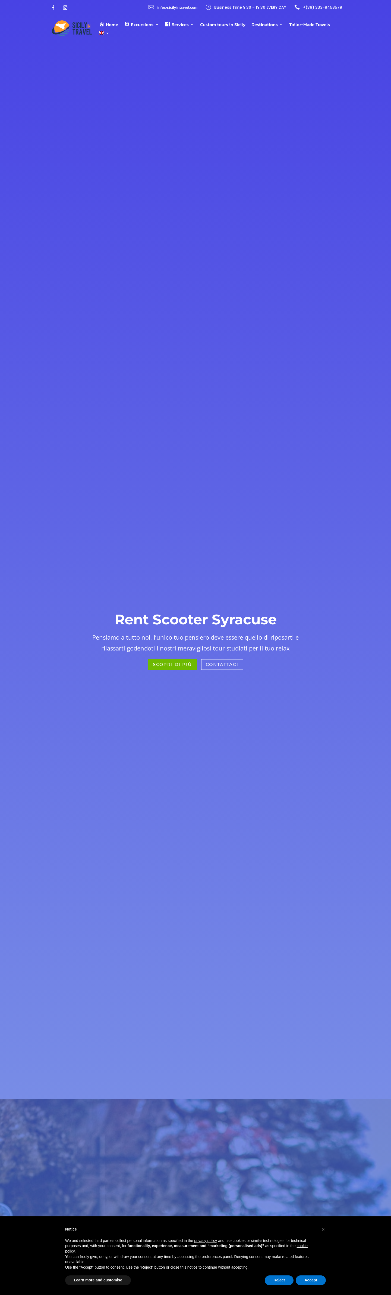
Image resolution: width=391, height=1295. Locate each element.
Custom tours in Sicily (222, 25)
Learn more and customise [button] (98, 1280)
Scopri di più (172, 664)
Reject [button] (279, 1280)
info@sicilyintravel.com (177, 7)
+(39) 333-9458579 (322, 7)
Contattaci (222, 664)
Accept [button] (310, 1280)
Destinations (264, 25)
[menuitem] (104, 34)
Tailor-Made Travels (309, 25)
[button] (323, 1229)
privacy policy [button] (205, 1240)
